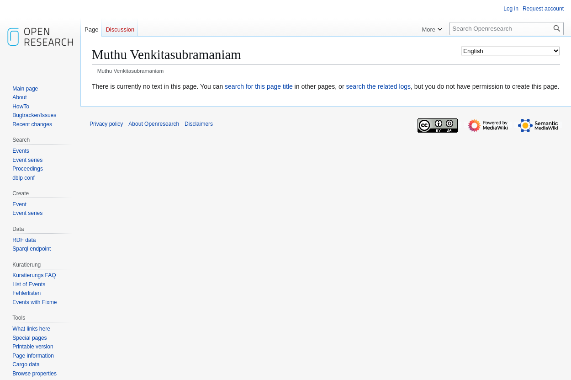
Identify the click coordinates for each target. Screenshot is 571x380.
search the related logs (378, 86)
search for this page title (259, 86)
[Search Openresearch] (506, 28)
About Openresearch (153, 124)
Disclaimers (199, 124)
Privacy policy (106, 124)
